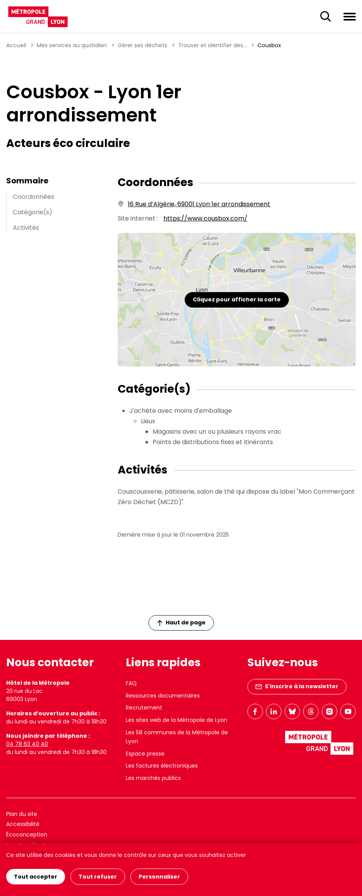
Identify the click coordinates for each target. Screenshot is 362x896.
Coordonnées (33, 196)
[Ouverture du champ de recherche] (325, 16)
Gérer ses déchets (142, 45)
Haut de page (181, 622)
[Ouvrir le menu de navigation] (349, 16)
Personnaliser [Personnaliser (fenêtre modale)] (159, 877)
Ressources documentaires (163, 695)
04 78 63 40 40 (27, 744)
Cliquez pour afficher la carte (237, 299)
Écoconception (26, 834)
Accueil (16, 45)
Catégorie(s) (32, 212)
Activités (26, 227)
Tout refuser (98, 877)
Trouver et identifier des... (212, 45)
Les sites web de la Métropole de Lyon (176, 720)
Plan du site (21, 814)
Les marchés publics (153, 778)
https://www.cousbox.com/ (205, 218)
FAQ (131, 683)
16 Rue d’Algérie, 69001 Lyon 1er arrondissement (199, 204)
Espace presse (145, 753)
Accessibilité (22, 824)
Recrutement (144, 707)
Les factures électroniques (162, 765)
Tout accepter (35, 877)
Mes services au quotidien (72, 45)
